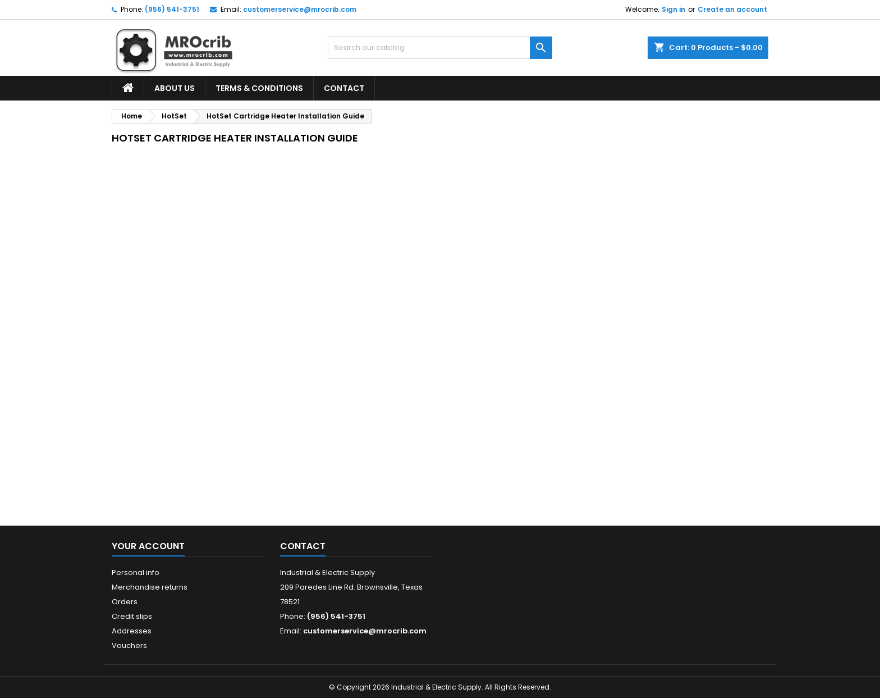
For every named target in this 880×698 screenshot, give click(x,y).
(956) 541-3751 (172, 9)
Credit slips (132, 616)
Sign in (673, 9)
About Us (174, 88)
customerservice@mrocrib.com (299, 9)
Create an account (732, 9)
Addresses (132, 631)
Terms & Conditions (259, 88)
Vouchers (129, 645)
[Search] (440, 48)
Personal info (135, 572)
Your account (148, 546)
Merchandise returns (149, 587)
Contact (344, 88)
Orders (125, 601)
